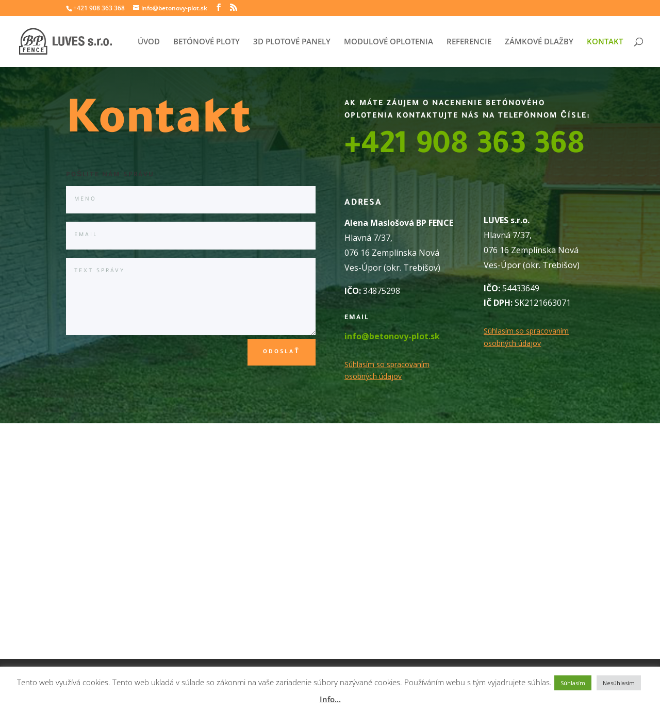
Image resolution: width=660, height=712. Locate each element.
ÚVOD (149, 42)
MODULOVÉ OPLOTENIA (388, 42)
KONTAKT (605, 42)
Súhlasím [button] (572, 683)
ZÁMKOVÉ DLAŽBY (539, 42)
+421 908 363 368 (464, 147)
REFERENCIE (469, 42)
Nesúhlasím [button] (619, 683)
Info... (330, 699)
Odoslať (281, 352)
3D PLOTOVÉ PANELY (292, 42)
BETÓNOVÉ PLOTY (206, 42)
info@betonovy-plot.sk (392, 336)
